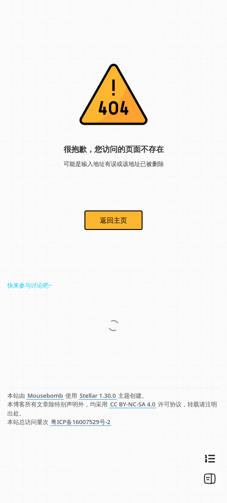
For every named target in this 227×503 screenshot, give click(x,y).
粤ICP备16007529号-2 (80, 422)
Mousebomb (45, 395)
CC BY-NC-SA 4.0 (132, 404)
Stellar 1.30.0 (97, 395)
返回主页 (113, 220)
